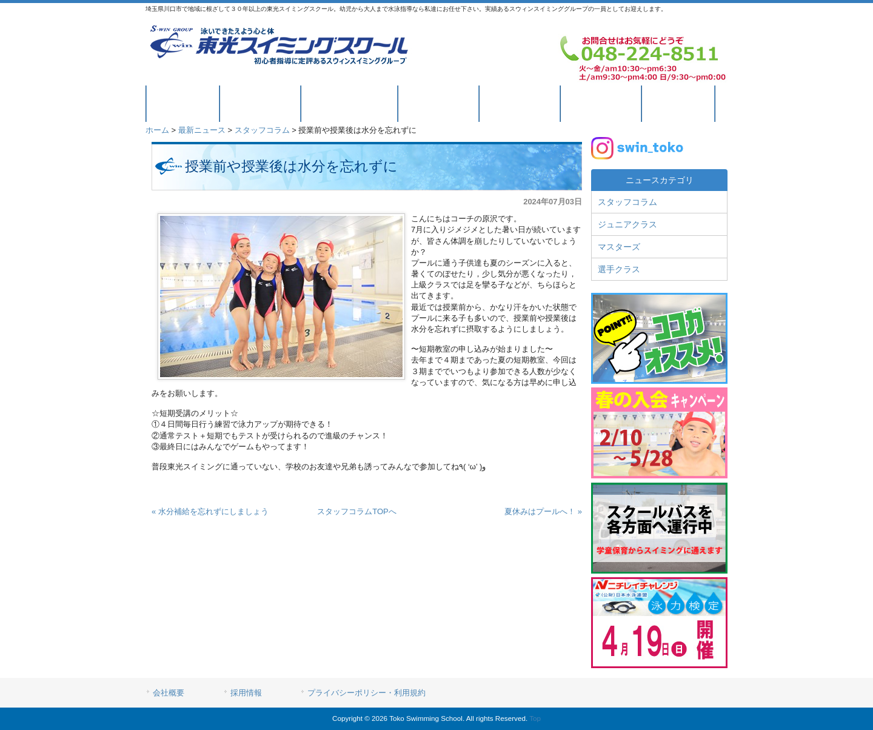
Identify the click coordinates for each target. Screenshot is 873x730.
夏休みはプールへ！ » (543, 511)
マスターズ (619, 247)
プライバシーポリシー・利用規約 (366, 692)
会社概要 (168, 692)
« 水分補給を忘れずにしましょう (210, 511)
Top (535, 718)
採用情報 (246, 692)
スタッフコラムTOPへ (356, 511)
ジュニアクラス (627, 224)
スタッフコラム (262, 130)
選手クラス (619, 269)
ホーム (157, 130)
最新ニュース (202, 130)
